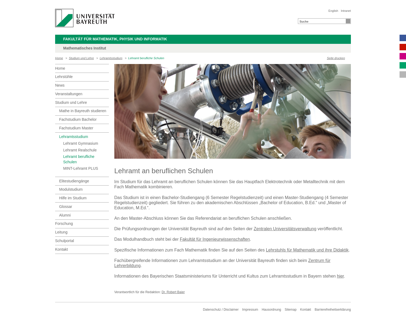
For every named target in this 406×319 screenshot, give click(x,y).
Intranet (346, 10)
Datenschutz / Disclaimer (221, 309)
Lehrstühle (64, 77)
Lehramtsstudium (111, 58)
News (60, 85)
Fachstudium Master (76, 128)
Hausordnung (271, 309)
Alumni (65, 215)
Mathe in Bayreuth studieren (82, 111)
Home (59, 58)
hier (340, 276)
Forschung (64, 223)
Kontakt (61, 249)
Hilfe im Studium (73, 198)
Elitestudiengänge (74, 181)
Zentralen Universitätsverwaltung (285, 228)
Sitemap (291, 309)
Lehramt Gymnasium (80, 143)
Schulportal (64, 241)
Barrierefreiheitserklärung (333, 309)
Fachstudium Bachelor (78, 119)
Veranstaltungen (68, 94)
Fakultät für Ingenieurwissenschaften (215, 239)
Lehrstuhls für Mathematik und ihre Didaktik (307, 250)
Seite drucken (336, 58)
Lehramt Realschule (80, 150)
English (333, 10)
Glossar (65, 206)
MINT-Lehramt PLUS (80, 168)
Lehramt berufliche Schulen (146, 58)
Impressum (250, 309)
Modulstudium (71, 189)
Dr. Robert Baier (173, 292)
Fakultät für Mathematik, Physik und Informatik (115, 39)
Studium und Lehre (81, 58)
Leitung (61, 232)
